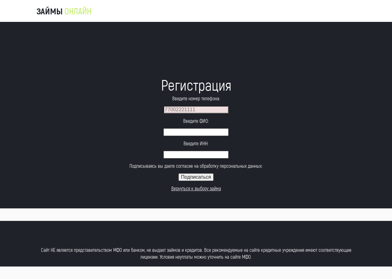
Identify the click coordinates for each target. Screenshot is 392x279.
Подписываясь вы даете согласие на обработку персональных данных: (196, 166)
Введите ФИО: (196, 121)
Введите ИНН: (196, 143)
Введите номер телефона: (196, 98)
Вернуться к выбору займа (196, 188)
